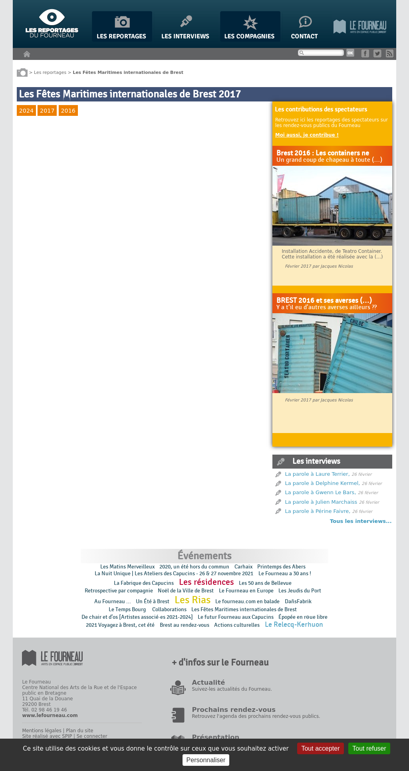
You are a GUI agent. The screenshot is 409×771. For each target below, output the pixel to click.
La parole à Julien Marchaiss (321, 502)
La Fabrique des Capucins (144, 583)
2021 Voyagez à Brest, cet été (120, 625)
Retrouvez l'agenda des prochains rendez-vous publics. (256, 716)
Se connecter (92, 736)
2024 (26, 110)
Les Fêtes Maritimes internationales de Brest (244, 609)
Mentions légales (41, 730)
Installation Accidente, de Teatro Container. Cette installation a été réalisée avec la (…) (332, 254)
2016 (68, 110)
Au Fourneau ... (112, 601)
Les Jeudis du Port (299, 590)
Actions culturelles (237, 625)
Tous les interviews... (361, 521)
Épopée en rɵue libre (303, 617)
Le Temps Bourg (128, 609)
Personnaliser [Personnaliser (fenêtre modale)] (206, 760)
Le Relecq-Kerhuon (294, 624)
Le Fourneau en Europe (246, 590)
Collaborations (169, 609)
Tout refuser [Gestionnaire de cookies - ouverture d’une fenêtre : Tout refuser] (369, 748)
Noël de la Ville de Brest (186, 590)
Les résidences (206, 582)
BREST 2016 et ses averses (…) (324, 300)
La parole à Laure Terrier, (317, 474)
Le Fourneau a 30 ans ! (284, 573)
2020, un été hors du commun (194, 566)
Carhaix (243, 566)
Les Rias (192, 600)
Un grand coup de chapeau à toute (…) (329, 160)
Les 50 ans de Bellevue (265, 583)
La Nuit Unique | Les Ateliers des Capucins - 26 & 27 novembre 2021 (174, 573)
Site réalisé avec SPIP (47, 736)
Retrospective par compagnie (119, 590)
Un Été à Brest (152, 601)
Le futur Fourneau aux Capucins (236, 617)
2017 (47, 110)
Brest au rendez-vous (184, 625)
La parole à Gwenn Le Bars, (320, 492)
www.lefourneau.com (49, 715)
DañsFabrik (298, 601)
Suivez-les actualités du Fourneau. (232, 689)
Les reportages (50, 72)
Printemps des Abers (281, 566)
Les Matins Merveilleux (127, 566)
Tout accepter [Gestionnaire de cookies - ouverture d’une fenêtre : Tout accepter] (320, 748)
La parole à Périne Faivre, (318, 511)
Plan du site (79, 730)
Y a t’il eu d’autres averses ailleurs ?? (326, 307)
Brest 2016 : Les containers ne (322, 153)
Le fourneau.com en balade (247, 601)
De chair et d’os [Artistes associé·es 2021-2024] (137, 617)
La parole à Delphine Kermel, (322, 483)
